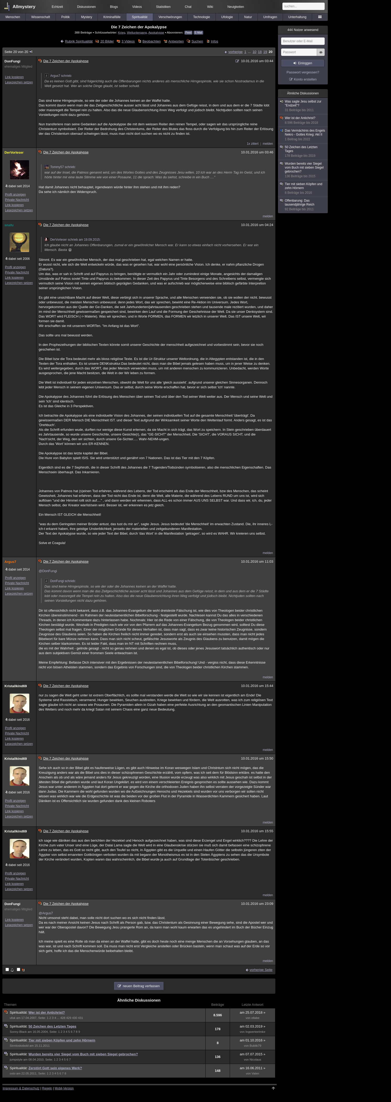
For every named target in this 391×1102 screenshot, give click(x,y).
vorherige (235, 52)
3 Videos (128, 41)
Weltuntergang (137, 32)
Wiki (210, 7)
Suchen (197, 41)
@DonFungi (48, 571)
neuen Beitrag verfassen (141, 986)
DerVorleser (14, 152)
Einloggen (305, 63)
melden (268, 144)
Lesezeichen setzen (19, 82)
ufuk (12, 1017)
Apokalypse (156, 32)
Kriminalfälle (111, 17)
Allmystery (24, 6)
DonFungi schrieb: (60, 581)
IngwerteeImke (255, 1031)
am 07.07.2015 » (252, 1054)
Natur (248, 17)
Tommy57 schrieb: (60, 167)
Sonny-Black (18, 1031)
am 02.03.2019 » (252, 1026)
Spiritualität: (19, 1012)
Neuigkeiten (235, 7)
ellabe (255, 1017)
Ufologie (227, 17)
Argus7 (10, 562)
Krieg (121, 32)
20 (270, 52)
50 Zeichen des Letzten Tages (53, 1026)
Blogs (114, 7)
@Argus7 (46, 913)
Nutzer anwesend (302, 30)
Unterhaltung (297, 17)
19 (265, 52)
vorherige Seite (261, 970)
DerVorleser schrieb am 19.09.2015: (72, 239)
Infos (214, 41)
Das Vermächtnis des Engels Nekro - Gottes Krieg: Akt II (303, 135)
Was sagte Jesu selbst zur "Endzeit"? (303, 106)
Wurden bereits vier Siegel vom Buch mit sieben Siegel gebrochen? (83, 1054)
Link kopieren (14, 77)
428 (62, 1017)
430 (74, 1017)
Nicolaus (255, 1059)
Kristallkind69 (15, 686)
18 (260, 52)
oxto (12, 1073)
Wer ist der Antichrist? (47, 1012)
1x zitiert (253, 144)
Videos (137, 7)
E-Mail (198, 32)
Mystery (86, 17)
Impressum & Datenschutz (21, 1088)
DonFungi (12, 61)
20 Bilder (107, 41)
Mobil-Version (64, 1088)
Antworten (176, 41)
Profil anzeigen (15, 194)
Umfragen (270, 17)
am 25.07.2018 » (252, 1012)
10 (254, 52)
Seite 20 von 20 (18, 52)
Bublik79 (255, 1045)
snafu (9, 225)
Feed (188, 32)
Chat (188, 7)
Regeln (47, 1088)
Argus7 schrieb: (58, 76)
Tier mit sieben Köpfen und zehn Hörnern (62, 1040)
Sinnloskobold (19, 1045)
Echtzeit (57, 7)
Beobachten (151, 41)
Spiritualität (139, 17)
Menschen (13, 17)
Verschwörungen (170, 17)
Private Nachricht (17, 200)
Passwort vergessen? (303, 72)
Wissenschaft (40, 17)
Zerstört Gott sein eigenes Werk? (55, 1068)
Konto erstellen (305, 79)
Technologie (201, 17)
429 (68, 1017)
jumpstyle (16, 1059)
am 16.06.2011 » (252, 1068)
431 (80, 1017)
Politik (65, 17)
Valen (255, 1073)
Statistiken (163, 7)
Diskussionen (86, 7)
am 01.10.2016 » (252, 1040)
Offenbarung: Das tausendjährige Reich (303, 205)
